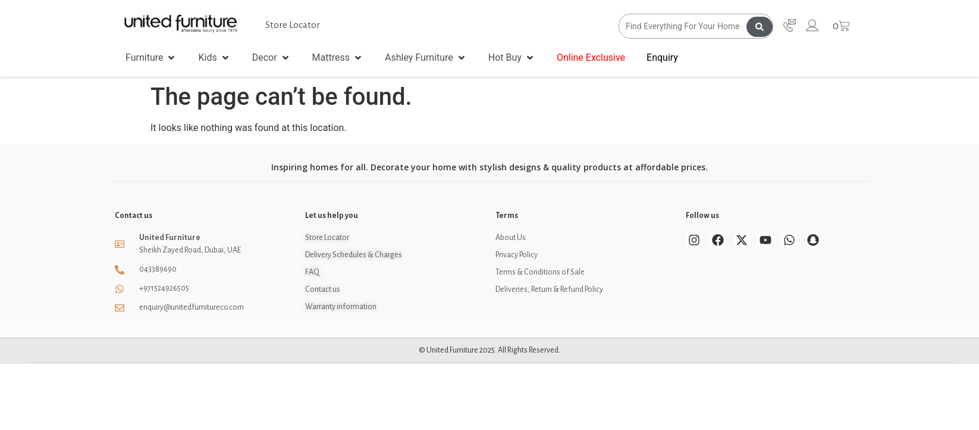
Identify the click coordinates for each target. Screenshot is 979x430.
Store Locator (292, 25)
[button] (151, 58)
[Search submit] (759, 26)
